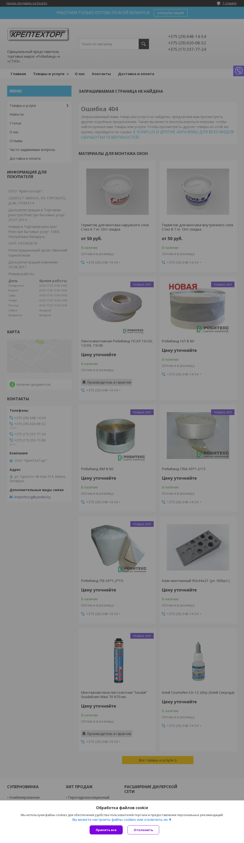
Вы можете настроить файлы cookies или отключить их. (120, 819)
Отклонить (143, 830)
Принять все (106, 830)
